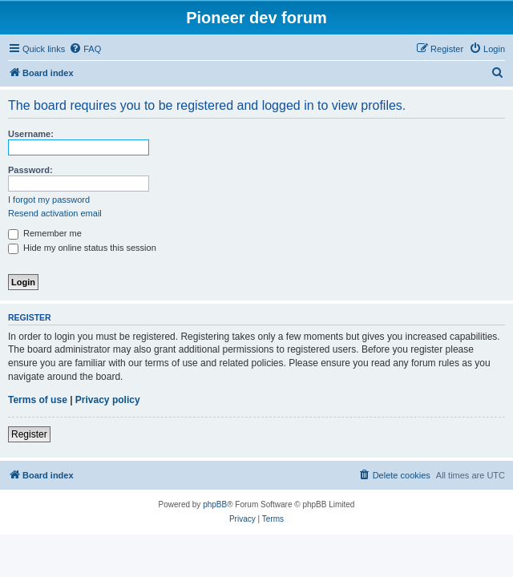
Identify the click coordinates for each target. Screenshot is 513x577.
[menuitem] (85, 49)
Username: (31, 134)
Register (29, 434)
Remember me (45, 233)
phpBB (215, 504)
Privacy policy (107, 400)
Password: (30, 170)
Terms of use (37, 400)
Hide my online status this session (82, 247)
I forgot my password (49, 199)
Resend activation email (55, 213)
